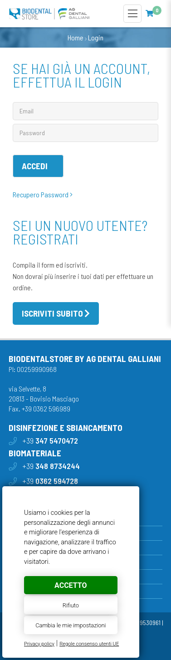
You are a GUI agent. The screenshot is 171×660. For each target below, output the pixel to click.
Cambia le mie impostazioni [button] (70, 625)
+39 (50, 440)
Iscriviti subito (52, 313)
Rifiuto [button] (71, 605)
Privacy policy (39, 644)
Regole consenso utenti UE (89, 644)
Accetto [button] (70, 585)
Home (75, 37)
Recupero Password (43, 194)
